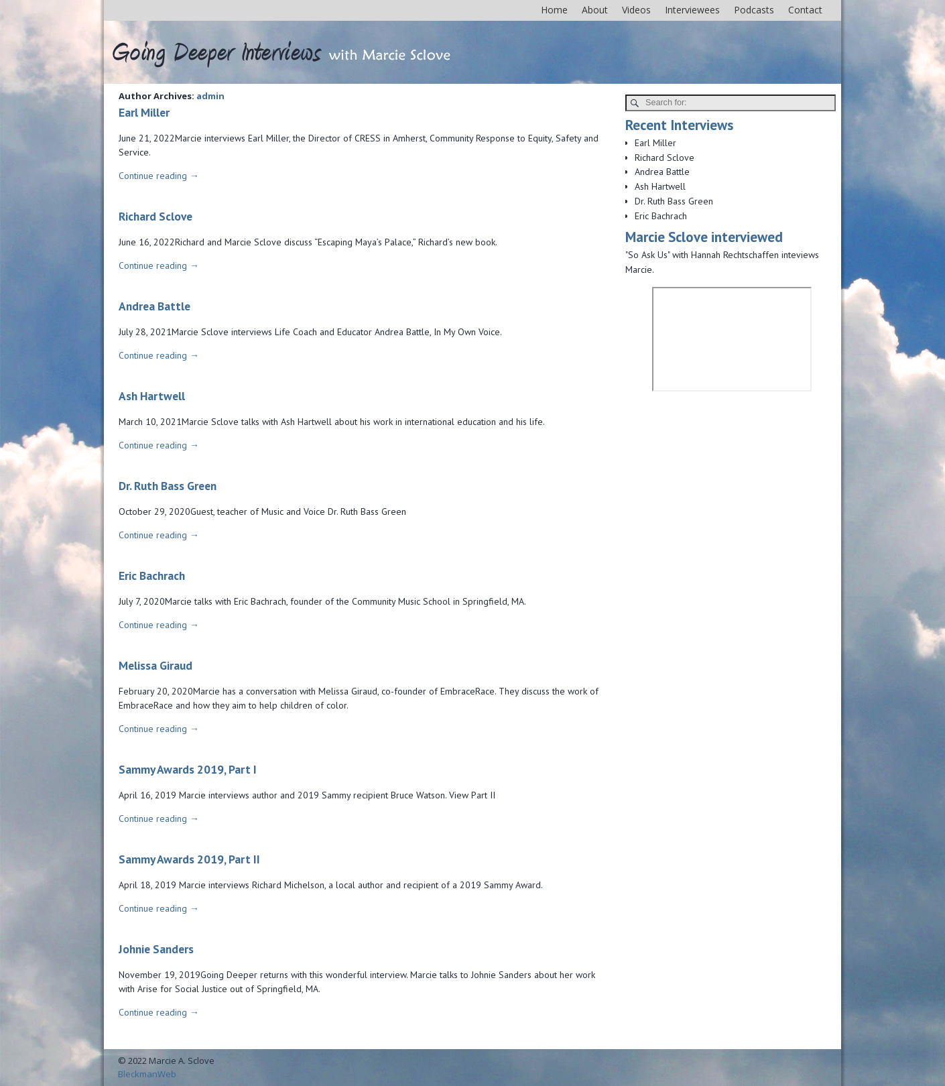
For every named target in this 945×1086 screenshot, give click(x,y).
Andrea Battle (154, 306)
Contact (805, 9)
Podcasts (754, 9)
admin (210, 96)
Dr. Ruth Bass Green (167, 485)
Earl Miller (144, 112)
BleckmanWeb (147, 1074)
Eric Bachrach (152, 575)
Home (554, 9)
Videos (636, 9)
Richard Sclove (155, 216)
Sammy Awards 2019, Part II (189, 859)
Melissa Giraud (155, 665)
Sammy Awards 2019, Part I (188, 769)
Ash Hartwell (152, 396)
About (595, 9)
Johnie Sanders (156, 949)
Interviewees (692, 9)
